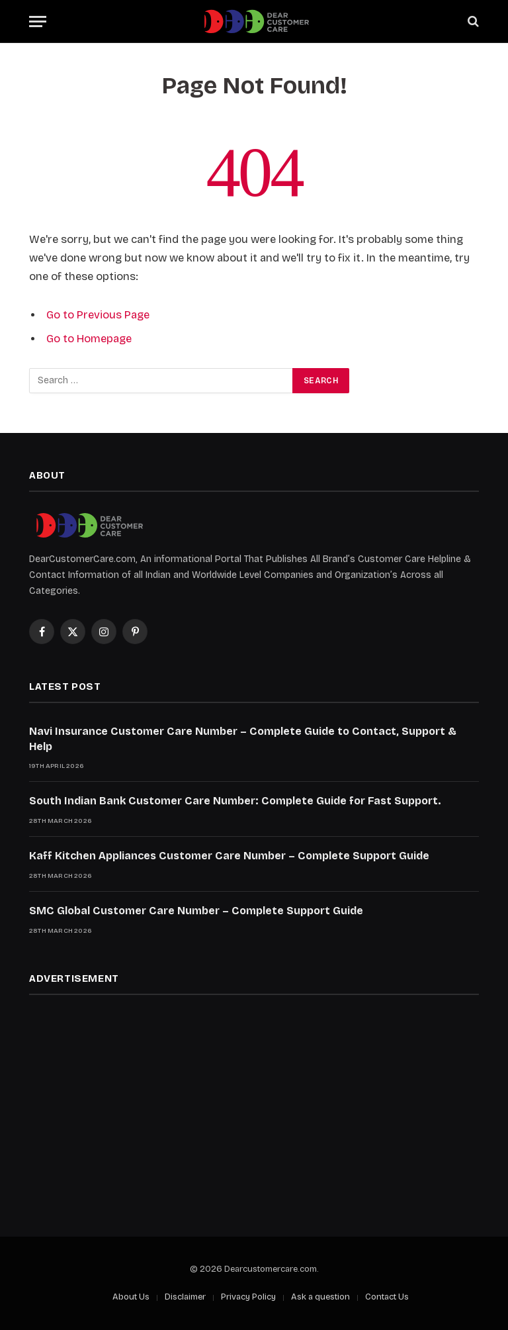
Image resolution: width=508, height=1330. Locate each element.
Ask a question (320, 1297)
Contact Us (387, 1297)
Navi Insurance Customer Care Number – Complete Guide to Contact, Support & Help (242, 739)
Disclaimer (185, 1297)
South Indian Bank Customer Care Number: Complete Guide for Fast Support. (235, 800)
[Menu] (37, 21)
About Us (130, 1297)
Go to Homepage (89, 338)
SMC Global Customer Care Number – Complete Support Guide (196, 910)
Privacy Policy (248, 1297)
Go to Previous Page (97, 315)
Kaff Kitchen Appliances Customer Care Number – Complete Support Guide (229, 855)
